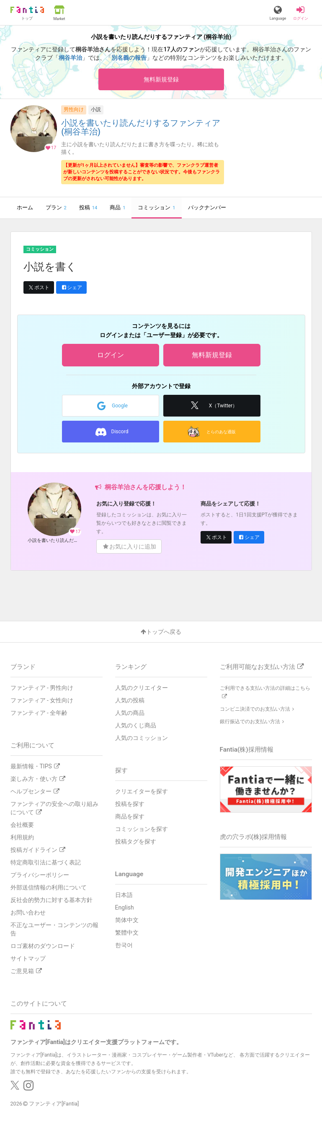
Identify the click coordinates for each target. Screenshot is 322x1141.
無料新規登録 (161, 79)
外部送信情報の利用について (48, 887)
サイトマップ (28, 958)
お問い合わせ (28, 912)
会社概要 (22, 824)
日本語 (124, 895)
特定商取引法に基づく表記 (45, 862)
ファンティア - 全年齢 (39, 712)
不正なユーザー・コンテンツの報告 (54, 929)
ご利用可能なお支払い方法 (262, 667)
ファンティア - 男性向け (42, 687)
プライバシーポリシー (39, 875)
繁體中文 (127, 932)
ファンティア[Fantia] (54, 1103)
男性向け (74, 109)
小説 (96, 109)
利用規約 (22, 837)
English (124, 907)
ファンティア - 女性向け (42, 700)
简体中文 (127, 920)
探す (121, 770)
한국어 (124, 945)
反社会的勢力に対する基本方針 (51, 900)
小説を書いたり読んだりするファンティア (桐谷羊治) (140, 127)
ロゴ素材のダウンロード (42, 946)
